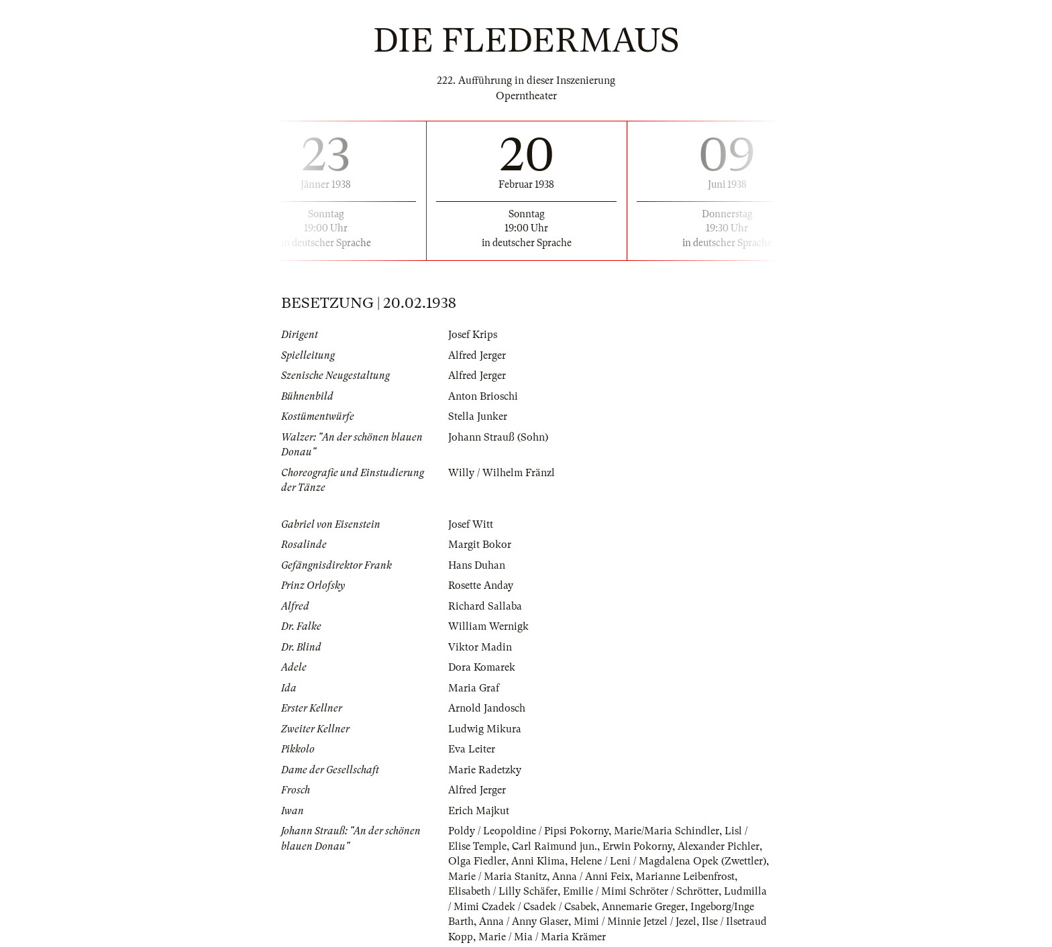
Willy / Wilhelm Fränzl (501, 473)
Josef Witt (470, 524)
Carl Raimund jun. (554, 846)
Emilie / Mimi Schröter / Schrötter (641, 891)
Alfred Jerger (477, 355)
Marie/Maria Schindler (666, 831)
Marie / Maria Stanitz (497, 877)
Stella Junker (477, 416)
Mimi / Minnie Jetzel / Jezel (635, 921)
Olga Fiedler (477, 861)
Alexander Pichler (718, 846)
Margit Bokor (479, 545)
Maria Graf (473, 688)
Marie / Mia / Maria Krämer (542, 937)
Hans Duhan (476, 565)
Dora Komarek (481, 667)
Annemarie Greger (643, 907)
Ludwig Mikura (484, 729)
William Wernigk (488, 626)
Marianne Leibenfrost (685, 877)
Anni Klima (538, 861)
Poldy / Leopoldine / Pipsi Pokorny (528, 831)
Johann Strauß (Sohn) (498, 437)
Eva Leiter (471, 749)
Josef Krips (472, 335)
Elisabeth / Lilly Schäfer (503, 891)
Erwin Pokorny (637, 846)
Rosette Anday (480, 585)
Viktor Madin (480, 647)
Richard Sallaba (485, 606)
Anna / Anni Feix (591, 877)
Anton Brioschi (483, 396)
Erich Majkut (478, 811)
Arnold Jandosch (486, 708)
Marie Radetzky (484, 770)
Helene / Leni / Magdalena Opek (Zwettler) (668, 861)
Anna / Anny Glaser (523, 921)
